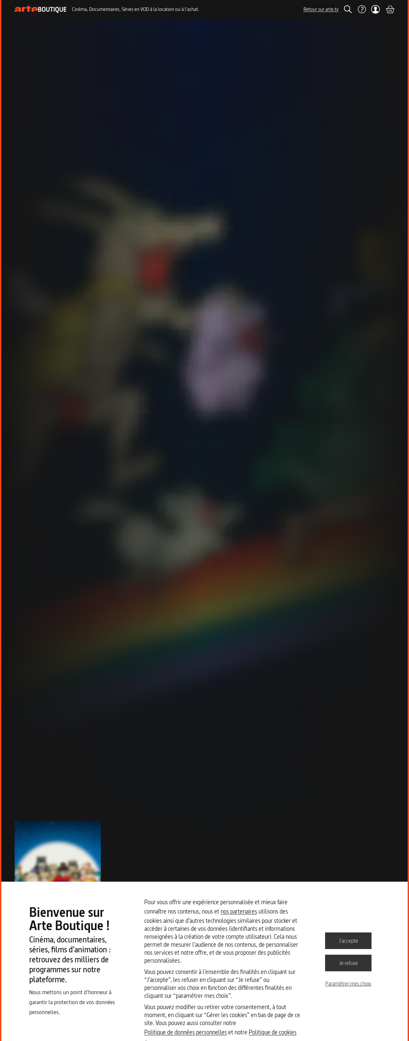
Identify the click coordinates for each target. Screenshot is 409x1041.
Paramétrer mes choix (348, 983)
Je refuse (348, 962)
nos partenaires (239, 911)
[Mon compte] (375, 9)
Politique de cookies (273, 1032)
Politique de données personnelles (185, 1032)
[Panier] (389, 9)
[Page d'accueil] (41, 9)
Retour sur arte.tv (321, 9)
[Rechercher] (348, 9)
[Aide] (361, 9)
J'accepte (348, 940)
